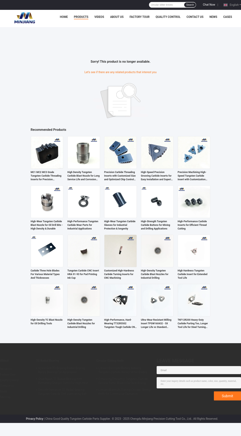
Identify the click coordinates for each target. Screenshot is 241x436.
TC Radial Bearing (47, 360)
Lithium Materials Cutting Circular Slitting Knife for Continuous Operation (124, 391)
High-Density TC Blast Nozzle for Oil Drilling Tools (47, 321)
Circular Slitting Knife (110, 360)
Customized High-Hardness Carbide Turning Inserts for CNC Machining (119, 274)
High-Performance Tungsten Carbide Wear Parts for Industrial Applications (82, 225)
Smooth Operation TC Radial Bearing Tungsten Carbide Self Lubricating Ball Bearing (62, 392)
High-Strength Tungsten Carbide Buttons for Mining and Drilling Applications (155, 225)
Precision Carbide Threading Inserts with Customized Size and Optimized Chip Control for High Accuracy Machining (120, 176)
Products (81, 16)
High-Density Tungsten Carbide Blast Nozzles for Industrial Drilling (154, 274)
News (213, 16)
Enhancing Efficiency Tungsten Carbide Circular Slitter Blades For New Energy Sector (123, 381)
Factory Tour (140, 16)
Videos (99, 16)
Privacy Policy (34, 418)
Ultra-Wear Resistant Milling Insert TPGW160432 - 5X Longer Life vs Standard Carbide (156, 323)
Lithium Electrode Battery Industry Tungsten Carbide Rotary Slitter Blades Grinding (122, 370)
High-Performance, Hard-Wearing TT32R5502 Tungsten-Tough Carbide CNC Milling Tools (120, 323)
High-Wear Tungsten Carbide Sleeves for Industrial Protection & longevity (120, 225)
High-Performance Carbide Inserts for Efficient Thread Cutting (192, 225)
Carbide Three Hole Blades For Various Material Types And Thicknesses (45, 274)
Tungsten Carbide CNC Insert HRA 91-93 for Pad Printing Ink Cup (83, 274)
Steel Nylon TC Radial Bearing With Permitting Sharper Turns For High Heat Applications (63, 381)
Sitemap (5, 397)
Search (190, 4)
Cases (227, 16)
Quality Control (168, 16)
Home (64, 16)
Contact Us (195, 16)
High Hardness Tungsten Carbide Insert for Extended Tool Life (192, 274)
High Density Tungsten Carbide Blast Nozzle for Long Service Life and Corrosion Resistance (83, 176)
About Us (117, 16)
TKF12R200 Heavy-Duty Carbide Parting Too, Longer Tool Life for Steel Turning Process (193, 323)
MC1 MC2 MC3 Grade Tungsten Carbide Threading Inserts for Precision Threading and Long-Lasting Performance (46, 176)
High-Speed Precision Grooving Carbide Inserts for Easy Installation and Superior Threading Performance (157, 176)
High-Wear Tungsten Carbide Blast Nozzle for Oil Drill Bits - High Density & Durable (47, 225)
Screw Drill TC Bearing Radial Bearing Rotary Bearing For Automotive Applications (61, 370)
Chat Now (209, 4)
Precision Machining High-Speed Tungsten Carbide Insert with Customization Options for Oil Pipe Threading (192, 176)
